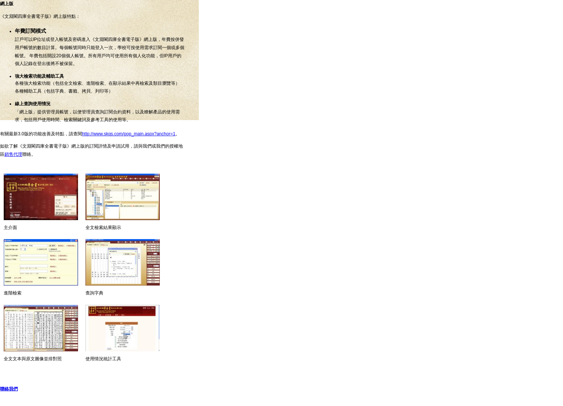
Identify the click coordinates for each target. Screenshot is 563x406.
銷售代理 (13, 154)
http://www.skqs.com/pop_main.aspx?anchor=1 (128, 133)
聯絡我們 (9, 389)
